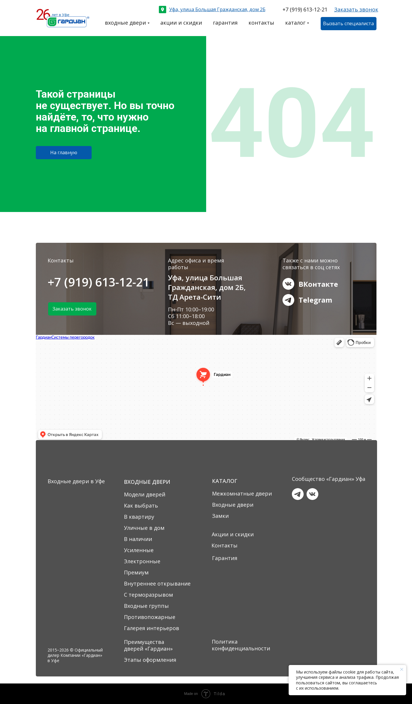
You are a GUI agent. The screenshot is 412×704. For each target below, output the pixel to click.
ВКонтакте (318, 284)
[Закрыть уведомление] (402, 669)
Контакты (224, 545)
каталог (295, 22)
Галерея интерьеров (151, 628)
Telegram (315, 300)
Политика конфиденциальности (241, 645)
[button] (356, 9)
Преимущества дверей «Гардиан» (148, 645)
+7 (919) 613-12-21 (304, 9)
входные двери (125, 22)
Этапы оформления (150, 659)
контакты (261, 22)
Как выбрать (141, 505)
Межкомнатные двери (242, 493)
